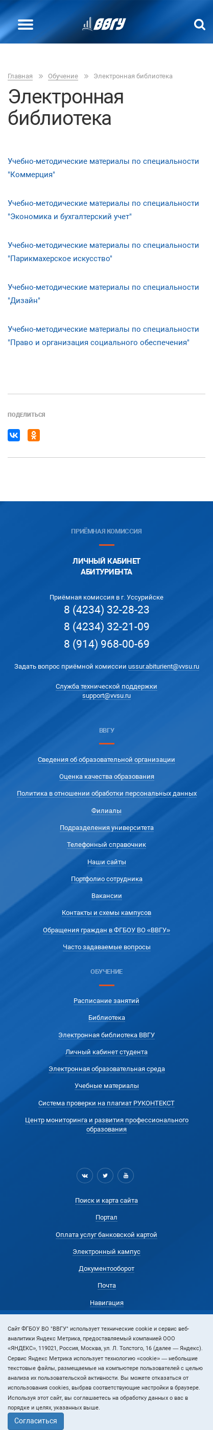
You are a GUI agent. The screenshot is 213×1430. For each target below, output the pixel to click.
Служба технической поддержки (106, 686)
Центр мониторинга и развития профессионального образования (106, 1124)
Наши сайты (106, 862)
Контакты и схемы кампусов (106, 912)
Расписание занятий (106, 1001)
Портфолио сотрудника (107, 879)
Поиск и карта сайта (106, 1200)
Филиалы (106, 811)
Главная (20, 76)
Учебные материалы (107, 1086)
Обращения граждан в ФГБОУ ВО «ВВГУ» (106, 930)
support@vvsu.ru (106, 695)
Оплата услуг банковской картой (106, 1235)
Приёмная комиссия (106, 531)
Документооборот (106, 1268)
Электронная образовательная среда (107, 1069)
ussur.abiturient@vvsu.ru (163, 666)
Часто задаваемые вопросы (107, 947)
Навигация (107, 1303)
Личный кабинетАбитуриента (106, 567)
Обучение (63, 76)
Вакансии (106, 896)
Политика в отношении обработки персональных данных (107, 793)
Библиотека (106, 1017)
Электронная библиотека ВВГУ (106, 1035)
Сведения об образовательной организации (106, 759)
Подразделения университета (107, 827)
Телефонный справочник (106, 844)
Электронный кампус (106, 1251)
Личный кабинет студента (106, 1052)
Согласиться (35, 1421)
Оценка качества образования (106, 776)
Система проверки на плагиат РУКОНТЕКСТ (106, 1103)
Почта (107, 1285)
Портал (106, 1217)
